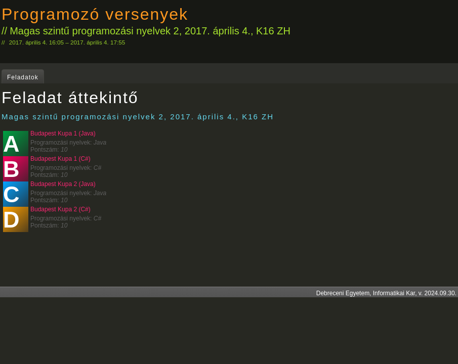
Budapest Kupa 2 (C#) (60, 209)
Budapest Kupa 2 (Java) (63, 184)
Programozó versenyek (95, 14)
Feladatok (22, 77)
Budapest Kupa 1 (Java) (63, 133)
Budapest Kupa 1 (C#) (60, 158)
